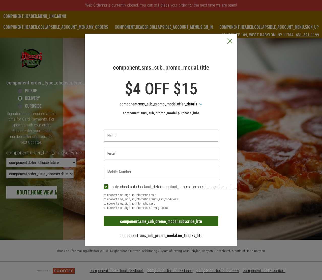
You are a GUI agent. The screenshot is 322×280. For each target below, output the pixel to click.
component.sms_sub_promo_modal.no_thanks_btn (161, 235)
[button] (229, 41)
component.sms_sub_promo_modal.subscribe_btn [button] (161, 221)
